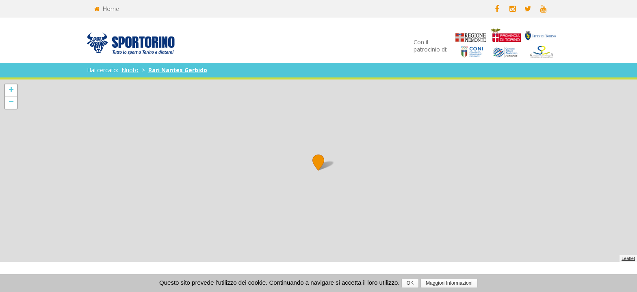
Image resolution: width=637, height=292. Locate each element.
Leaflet (628, 258)
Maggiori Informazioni (449, 283)
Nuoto (130, 70)
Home (106, 9)
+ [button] (11, 90)
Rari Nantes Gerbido (177, 70)
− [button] (11, 103)
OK (410, 283)
